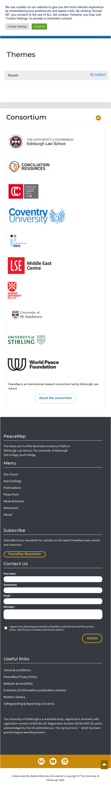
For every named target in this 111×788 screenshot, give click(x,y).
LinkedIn (65, 761)
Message (10, 606)
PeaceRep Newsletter (24, 554)
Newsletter (41, 761)
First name (10, 573)
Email (8, 595)
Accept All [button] (39, 26)
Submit (92, 638)
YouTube (53, 761)
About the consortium (55, 398)
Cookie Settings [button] (17, 26)
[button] (98, 75)
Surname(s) (10, 584)
